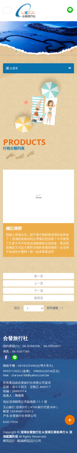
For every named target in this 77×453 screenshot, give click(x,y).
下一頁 (38, 291)
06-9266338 (31, 346)
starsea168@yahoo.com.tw (30, 375)
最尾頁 (38, 298)
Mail (5, 375)
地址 (6, 402)
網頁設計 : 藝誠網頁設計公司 (22, 441)
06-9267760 (20, 351)
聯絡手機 (9, 365)
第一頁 (38, 276)
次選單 (38, 68)
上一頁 (38, 283)
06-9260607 (52, 346)
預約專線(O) (11, 346)
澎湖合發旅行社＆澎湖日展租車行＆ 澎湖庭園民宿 (26, 10)
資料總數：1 (54, 308)
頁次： (18, 308)
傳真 (6, 351)
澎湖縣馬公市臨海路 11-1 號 (28, 402)
